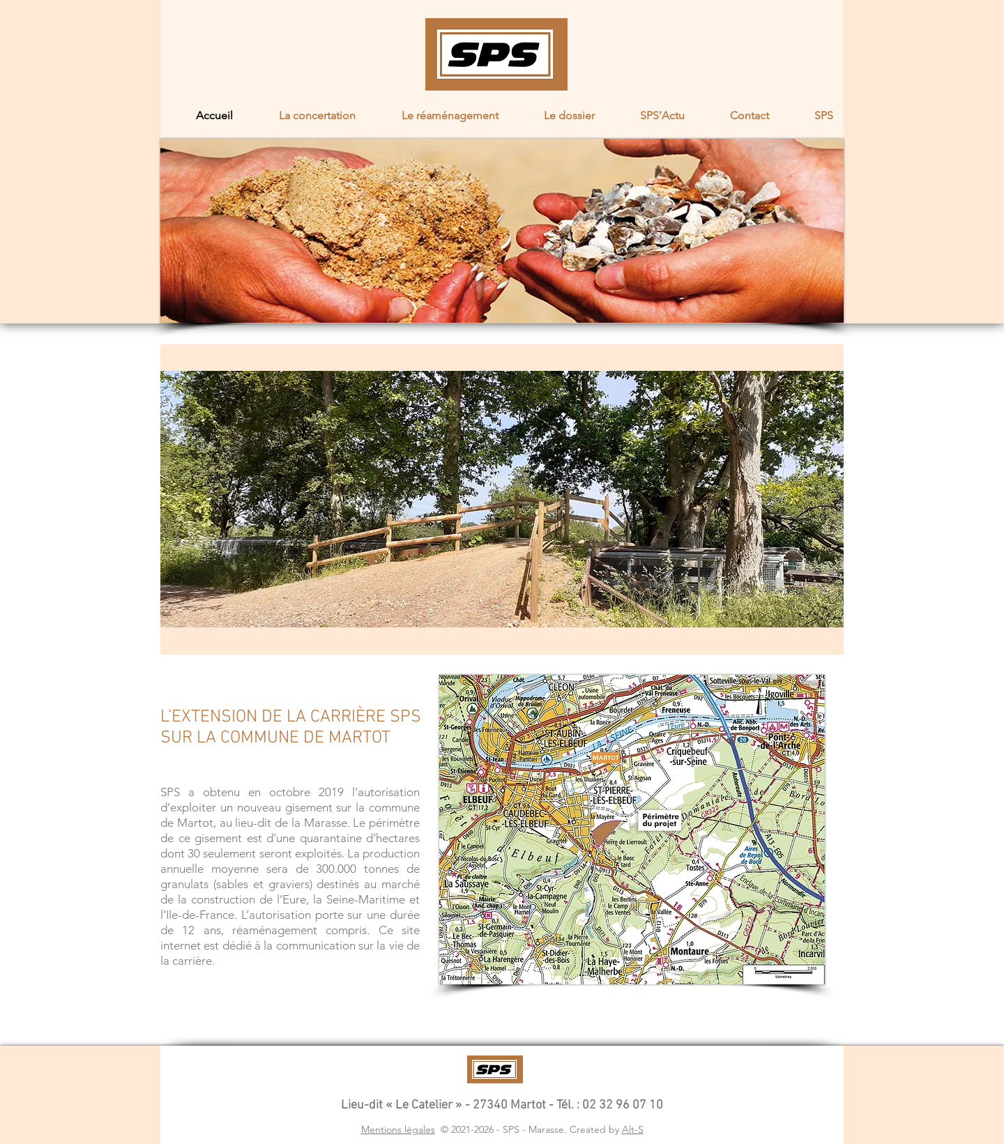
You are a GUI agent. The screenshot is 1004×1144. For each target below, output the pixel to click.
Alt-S (633, 1129)
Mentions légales (398, 1129)
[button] (304, 115)
